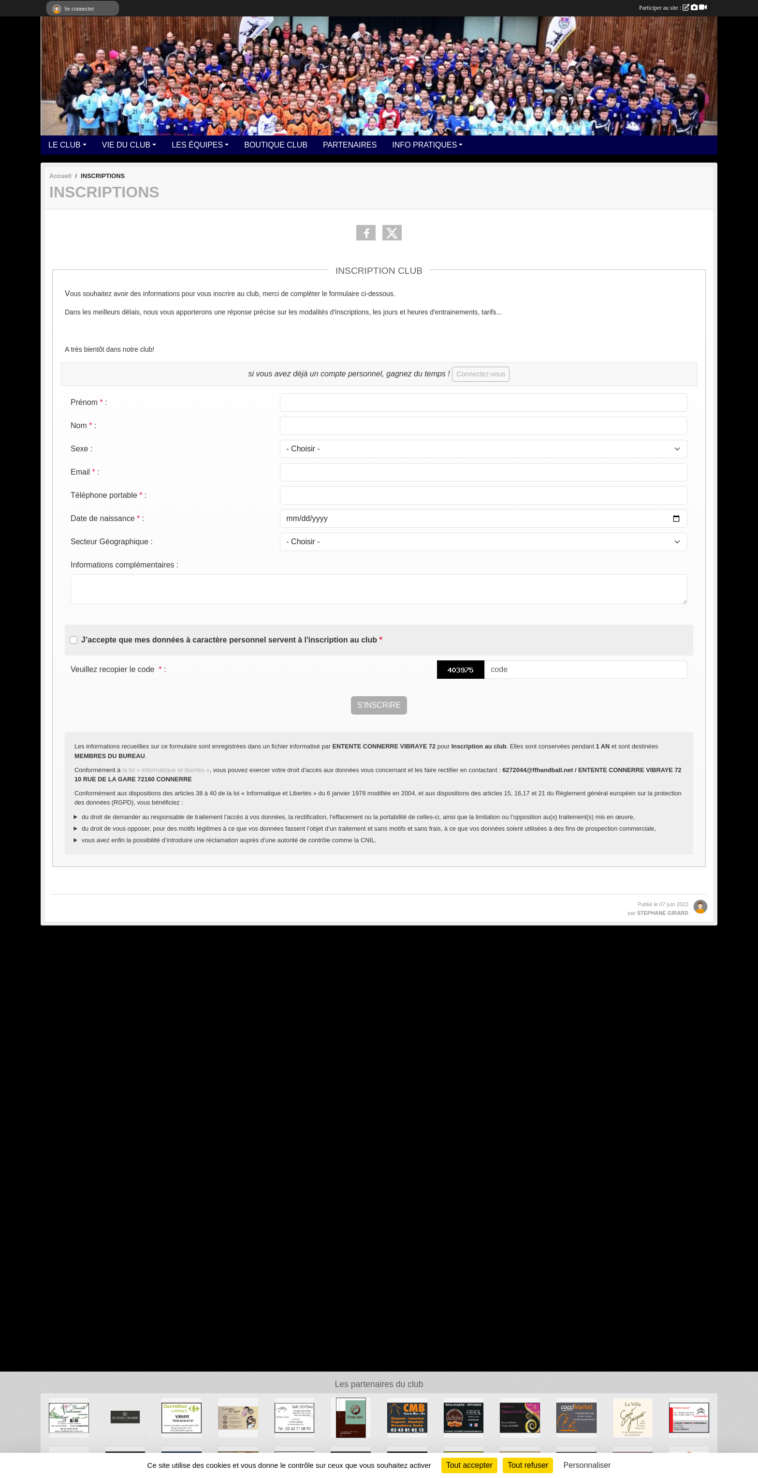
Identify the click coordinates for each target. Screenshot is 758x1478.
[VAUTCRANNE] (68, 1417)
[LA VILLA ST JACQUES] (633, 1417)
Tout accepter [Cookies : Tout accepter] (469, 1465)
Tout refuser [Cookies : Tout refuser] (528, 1465)
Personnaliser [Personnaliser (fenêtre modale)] (587, 1465)
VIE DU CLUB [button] (126, 145)
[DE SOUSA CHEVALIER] (125, 1417)
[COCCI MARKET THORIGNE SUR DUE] (576, 1417)
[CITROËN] (689, 1417)
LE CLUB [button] (64, 145)
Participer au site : (673, 7)
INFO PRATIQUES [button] (424, 145)
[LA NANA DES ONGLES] (238, 1417)
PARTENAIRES (350, 145)
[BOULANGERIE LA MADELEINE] (463, 1417)
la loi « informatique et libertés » (166, 770)
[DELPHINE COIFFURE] (519, 1417)
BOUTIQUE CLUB (275, 145)
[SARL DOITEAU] (294, 1417)
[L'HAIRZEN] (350, 1417)
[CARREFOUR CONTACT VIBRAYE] (181, 1417)
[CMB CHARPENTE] (407, 1417)
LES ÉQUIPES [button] (197, 145)
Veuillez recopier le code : (118, 669)
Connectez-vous (480, 374)
